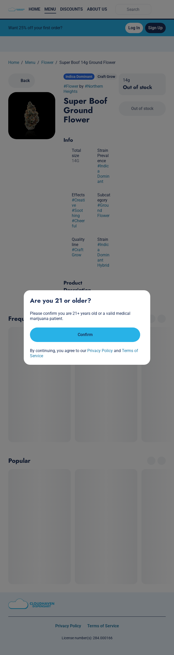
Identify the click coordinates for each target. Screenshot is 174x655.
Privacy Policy (100, 350)
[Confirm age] (85, 335)
